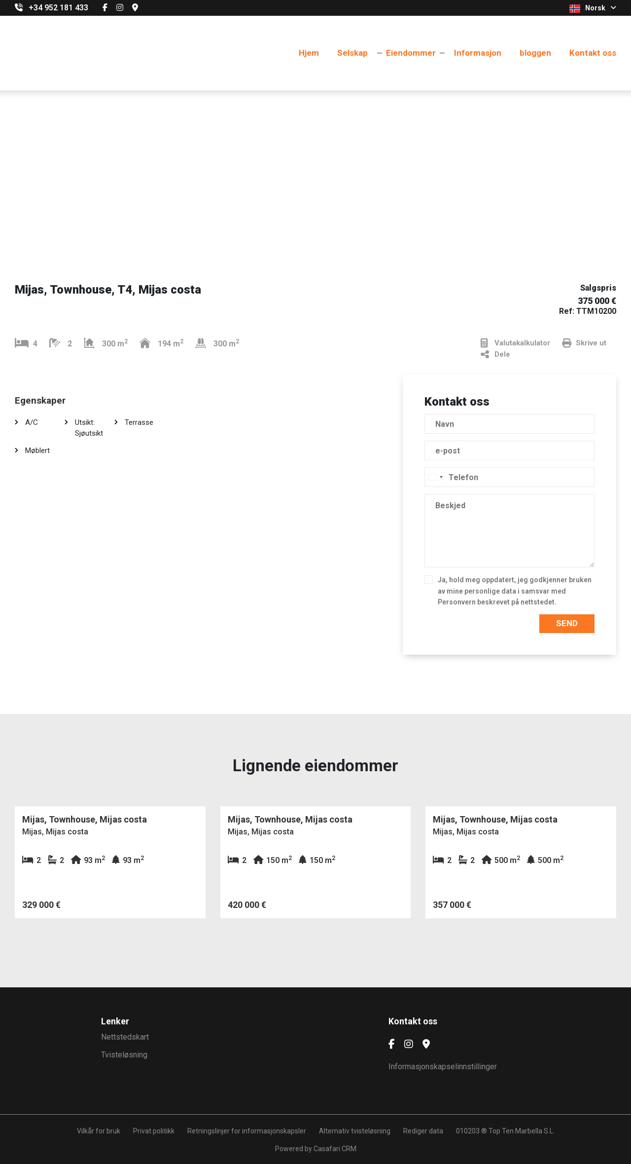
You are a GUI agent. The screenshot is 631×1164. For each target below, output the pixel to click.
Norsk (592, 8)
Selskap (352, 53)
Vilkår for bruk (98, 1131)
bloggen (535, 53)
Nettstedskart (125, 1037)
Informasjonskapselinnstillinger (442, 1066)
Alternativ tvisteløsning (354, 1131)
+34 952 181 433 (58, 7)
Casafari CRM (335, 1149)
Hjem (309, 53)
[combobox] (435, 477)
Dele (495, 354)
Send (567, 623)
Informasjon (477, 53)
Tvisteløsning (124, 1054)
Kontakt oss (592, 53)
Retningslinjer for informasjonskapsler (246, 1131)
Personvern (457, 602)
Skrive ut (584, 343)
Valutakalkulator (515, 343)
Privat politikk (154, 1131)
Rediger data (423, 1131)
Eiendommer (411, 53)
